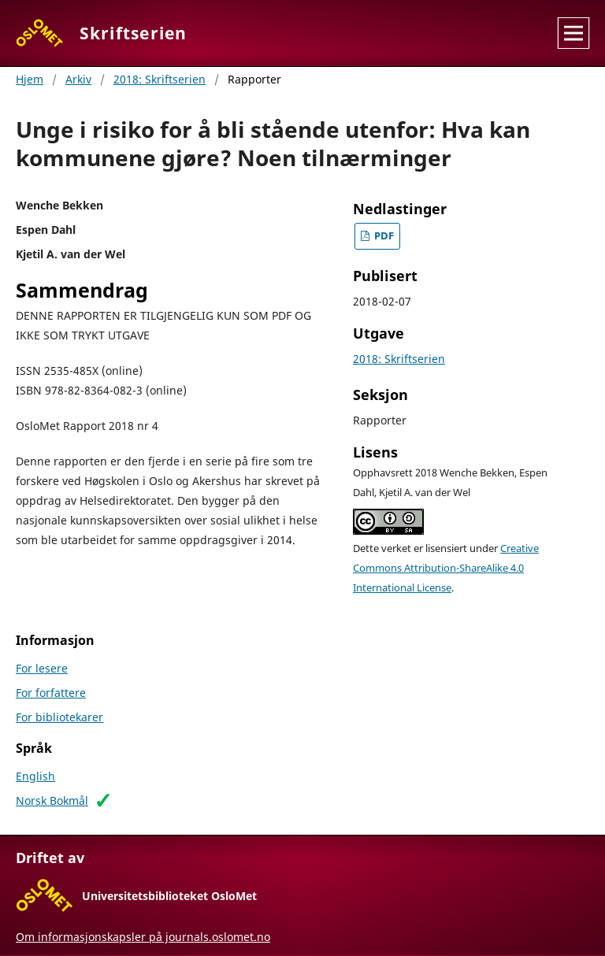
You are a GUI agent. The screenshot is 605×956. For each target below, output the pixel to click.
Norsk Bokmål (52, 800)
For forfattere (51, 692)
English (35, 776)
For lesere (42, 668)
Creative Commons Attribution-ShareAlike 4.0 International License (446, 568)
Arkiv (78, 79)
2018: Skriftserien (159, 79)
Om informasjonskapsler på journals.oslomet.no (143, 936)
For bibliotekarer (59, 717)
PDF (383, 236)
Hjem (29, 79)
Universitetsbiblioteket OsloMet (169, 895)
